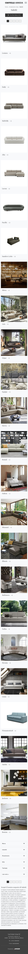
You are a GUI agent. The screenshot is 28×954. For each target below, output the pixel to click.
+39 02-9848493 (15, 940)
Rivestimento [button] (5, 856)
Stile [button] (3, 862)
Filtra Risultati (14, 15)
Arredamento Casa (13, 7)
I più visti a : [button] (5, 874)
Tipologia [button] (4, 868)
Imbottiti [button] (4, 849)
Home (6, 7)
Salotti (21, 7)
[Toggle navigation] (26, 3)
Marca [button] (4, 843)
